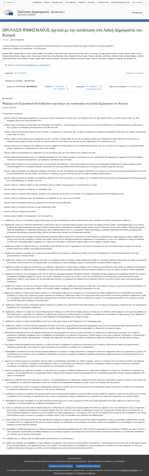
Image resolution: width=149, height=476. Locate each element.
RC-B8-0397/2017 (43, 65)
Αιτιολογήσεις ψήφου (94, 89)
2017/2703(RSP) (20, 73)
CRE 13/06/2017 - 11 (61, 89)
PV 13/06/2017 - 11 (60, 86)
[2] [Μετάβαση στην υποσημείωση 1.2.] (131, 118)
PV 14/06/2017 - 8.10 (94, 86)
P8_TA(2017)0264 (135, 86)
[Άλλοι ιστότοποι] (139, 2)
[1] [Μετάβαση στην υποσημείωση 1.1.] (112, 118)
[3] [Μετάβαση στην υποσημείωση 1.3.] (24, 134)
